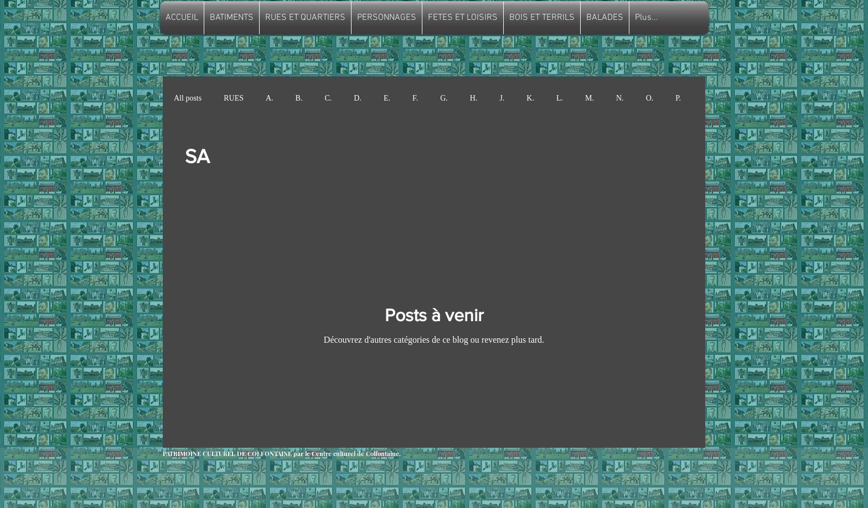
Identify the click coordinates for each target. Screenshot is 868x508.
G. (444, 98)
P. (678, 98)
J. (501, 98)
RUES (234, 98)
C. (328, 98)
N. (620, 98)
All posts (188, 98)
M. (589, 98)
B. (299, 98)
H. (474, 98)
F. (415, 98)
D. (357, 98)
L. (559, 98)
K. (530, 98)
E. (387, 98)
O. (650, 98)
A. (269, 98)
